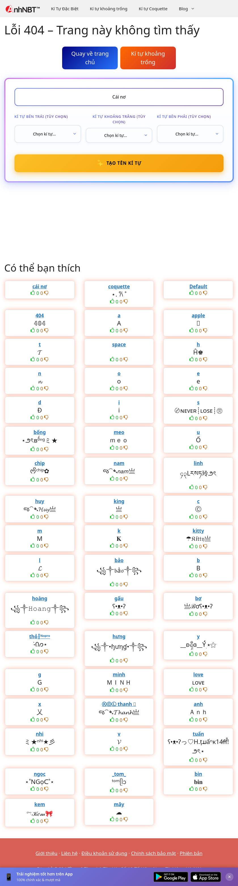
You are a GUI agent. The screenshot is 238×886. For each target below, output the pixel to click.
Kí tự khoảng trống (109, 8)
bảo (119, 561)
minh (119, 675)
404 (39, 316)
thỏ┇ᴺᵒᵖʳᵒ (39, 637)
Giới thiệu (46, 854)
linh (198, 464)
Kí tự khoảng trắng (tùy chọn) (119, 119)
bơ (198, 599)
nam (119, 464)
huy (39, 502)
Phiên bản (191, 854)
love (198, 675)
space (119, 345)
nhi (39, 735)
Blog (190, 8)
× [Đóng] (229, 876)
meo (119, 433)
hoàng (39, 599)
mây (119, 805)
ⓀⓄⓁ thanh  (119, 705)
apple (198, 316)
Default (198, 287)
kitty (198, 532)
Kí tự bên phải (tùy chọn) (184, 116)
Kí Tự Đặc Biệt (65, 8)
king (119, 502)
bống (39, 433)
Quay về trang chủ (90, 58)
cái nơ (39, 287)
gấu (118, 599)
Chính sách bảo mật (153, 854)
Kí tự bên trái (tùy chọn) (41, 116)
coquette (119, 287)
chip (40, 464)
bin (198, 775)
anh (198, 705)
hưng (119, 637)
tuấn (198, 735)
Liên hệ (69, 854)
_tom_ (119, 775)
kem (39, 805)
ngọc (39, 775)
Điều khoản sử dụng (104, 854)
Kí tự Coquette (153, 8)
